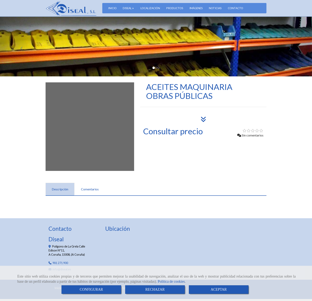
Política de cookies (171, 281)
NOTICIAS (215, 9)
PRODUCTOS (174, 9)
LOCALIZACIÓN (150, 9)
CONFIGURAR (91, 289)
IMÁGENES (196, 9)
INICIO (112, 9)
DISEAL (128, 9)
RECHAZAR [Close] (155, 289)
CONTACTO (235, 9)
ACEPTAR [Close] (219, 289)
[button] (23, 48)
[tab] (60, 191)
